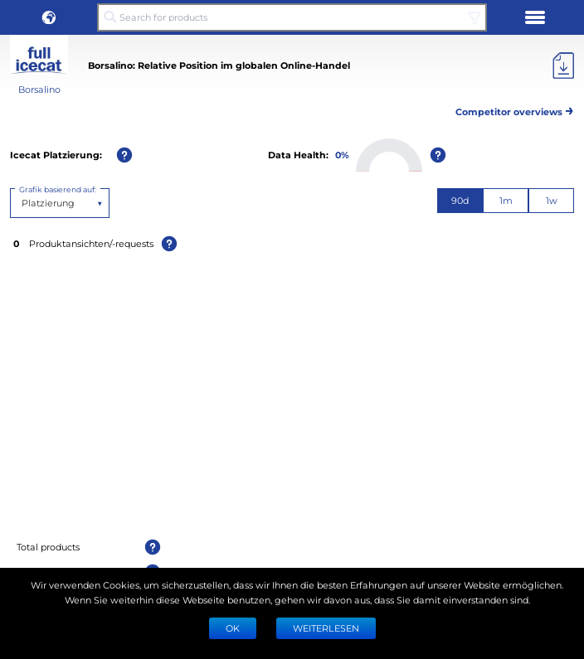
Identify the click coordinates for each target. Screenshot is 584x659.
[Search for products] (292, 17)
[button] (48, 17)
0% (342, 154)
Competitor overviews (514, 109)
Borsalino (39, 89)
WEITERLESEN (326, 627)
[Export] (563, 65)
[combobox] (23, 203)
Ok (233, 627)
